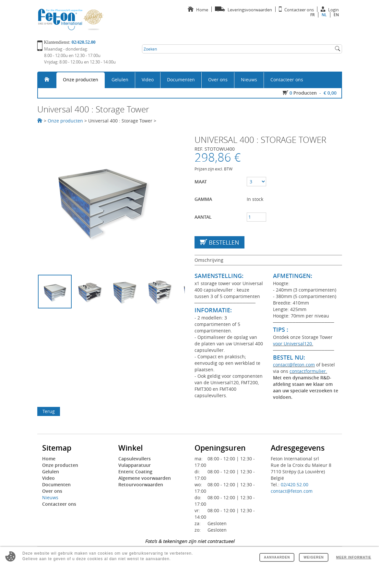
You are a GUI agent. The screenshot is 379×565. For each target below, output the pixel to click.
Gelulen (120, 79)
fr (312, 14)
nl (324, 14)
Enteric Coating (135, 471)
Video (148, 79)
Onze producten (80, 79)
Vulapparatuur (134, 465)
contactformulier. (308, 371)
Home (48, 458)
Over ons (218, 79)
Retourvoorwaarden (140, 484)
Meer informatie (353, 557)
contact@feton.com (294, 365)
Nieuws (249, 79)
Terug (48, 411)
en (336, 14)
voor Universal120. (293, 343)
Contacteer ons (286, 79)
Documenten (181, 79)
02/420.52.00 (294, 484)
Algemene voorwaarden (144, 478)
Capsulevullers (134, 458)
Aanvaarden (277, 557)
